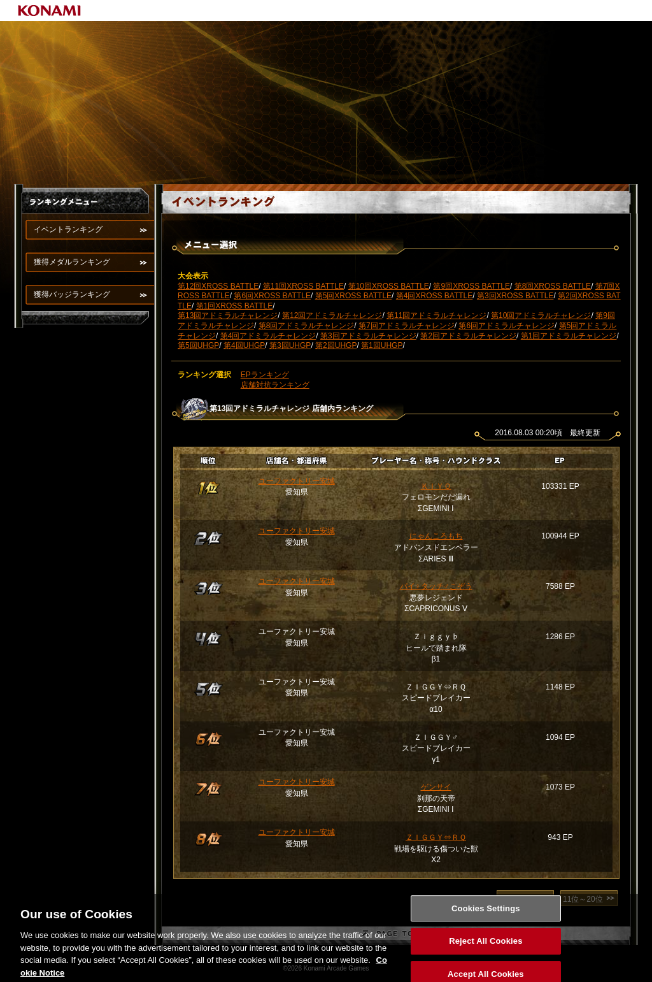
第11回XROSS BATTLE (303, 286)
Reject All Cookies (485, 955)
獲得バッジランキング (72, 294)
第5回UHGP (198, 345)
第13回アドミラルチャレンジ (228, 315)
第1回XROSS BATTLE (234, 305)
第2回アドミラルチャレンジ (468, 335)
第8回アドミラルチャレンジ (307, 325)
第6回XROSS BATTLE (272, 295)
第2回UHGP (336, 345)
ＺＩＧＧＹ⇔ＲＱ (436, 837)
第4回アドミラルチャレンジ (268, 335)
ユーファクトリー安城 (297, 481)
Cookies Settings (485, 922)
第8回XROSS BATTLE (552, 286)
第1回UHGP (381, 345)
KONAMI (50, 10)
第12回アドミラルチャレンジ (332, 315)
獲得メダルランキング (72, 261)
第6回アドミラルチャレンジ (506, 325)
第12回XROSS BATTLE (218, 286)
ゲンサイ (436, 787)
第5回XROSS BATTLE (353, 295)
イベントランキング (68, 229)
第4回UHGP (244, 345)
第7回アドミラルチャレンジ (406, 325)
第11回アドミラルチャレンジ (436, 315)
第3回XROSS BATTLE (515, 295)
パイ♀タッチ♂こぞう (436, 586)
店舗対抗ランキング (275, 384)
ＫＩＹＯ (436, 486)
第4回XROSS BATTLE (434, 295)
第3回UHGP (290, 345)
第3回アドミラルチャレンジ (368, 335)
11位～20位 (583, 899)
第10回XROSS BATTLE (388, 286)
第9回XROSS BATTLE (471, 286)
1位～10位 (517, 899)
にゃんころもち (436, 535)
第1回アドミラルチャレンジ (569, 335)
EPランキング (265, 374)
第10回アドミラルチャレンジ (541, 315)
